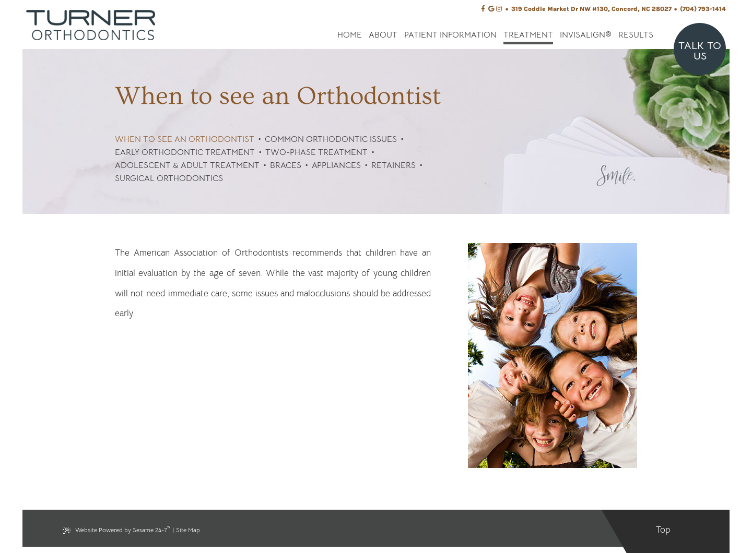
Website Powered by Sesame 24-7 (117, 529)
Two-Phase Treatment (316, 152)
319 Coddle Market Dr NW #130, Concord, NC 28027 (591, 9)
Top (663, 529)
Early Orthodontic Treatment (185, 152)
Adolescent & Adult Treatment (187, 165)
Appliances (336, 165)
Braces (285, 165)
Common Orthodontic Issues (331, 139)
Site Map (188, 530)
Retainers (393, 165)
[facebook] (483, 9)
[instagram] (499, 9)
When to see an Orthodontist (184, 139)
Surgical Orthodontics (169, 178)
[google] (491, 9)
